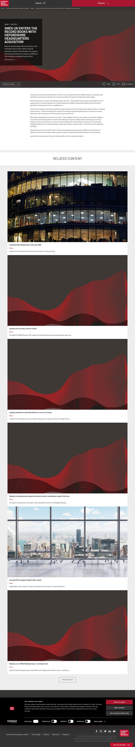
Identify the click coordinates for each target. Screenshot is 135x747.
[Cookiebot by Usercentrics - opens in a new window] (12, 743)
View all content (67, 680)
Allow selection (119, 729)
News (32, 8)
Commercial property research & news (17, 8)
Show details (98, 743)
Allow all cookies (119, 724)
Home (2, 8)
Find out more (10, 60)
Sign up (67, 714)
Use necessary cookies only (119, 735)
